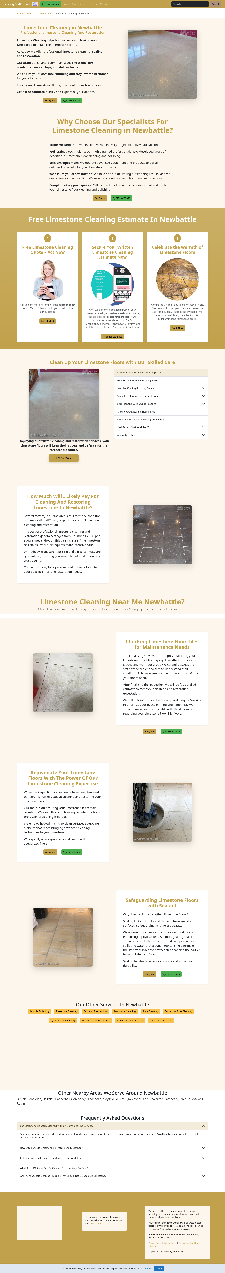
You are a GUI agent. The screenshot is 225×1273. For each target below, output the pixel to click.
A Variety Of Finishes (128, 435)
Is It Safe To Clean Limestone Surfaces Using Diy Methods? (52, 1158)
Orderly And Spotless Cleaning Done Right (140, 419)
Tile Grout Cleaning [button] (161, 1020)
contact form (95, 1223)
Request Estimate (112, 336)
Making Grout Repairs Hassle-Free (136, 411)
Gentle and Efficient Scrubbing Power (138, 380)
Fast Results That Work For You (134, 427)
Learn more (146, 1268)
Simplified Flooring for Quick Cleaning (138, 396)
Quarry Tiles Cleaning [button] (63, 1020)
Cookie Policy (170, 1242)
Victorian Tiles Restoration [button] (96, 1020)
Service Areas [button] (79, 4)
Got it (159, 1268)
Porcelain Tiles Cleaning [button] (130, 1020)
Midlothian (46, 13)
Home (66, 4)
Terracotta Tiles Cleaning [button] (178, 1011)
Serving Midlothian (17, 4)
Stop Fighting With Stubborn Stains (136, 403)
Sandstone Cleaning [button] (125, 1011)
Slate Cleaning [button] (150, 1011)
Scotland (31, 13)
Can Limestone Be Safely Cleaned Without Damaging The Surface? (56, 1125)
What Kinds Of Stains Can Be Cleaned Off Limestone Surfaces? (54, 1168)
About (94, 4)
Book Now (177, 328)
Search (216, 4)
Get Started (47, 321)
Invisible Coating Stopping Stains (135, 388)
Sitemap (153, 1246)
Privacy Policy (155, 1242)
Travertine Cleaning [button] (66, 1011)
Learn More (64, 458)
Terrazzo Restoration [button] (95, 1011)
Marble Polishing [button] (39, 1011)
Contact (104, 4)
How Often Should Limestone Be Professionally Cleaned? (51, 1147)
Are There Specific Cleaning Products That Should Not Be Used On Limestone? (63, 1175)
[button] (50, 4)
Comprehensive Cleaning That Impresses (140, 372)
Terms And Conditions (189, 1242)
